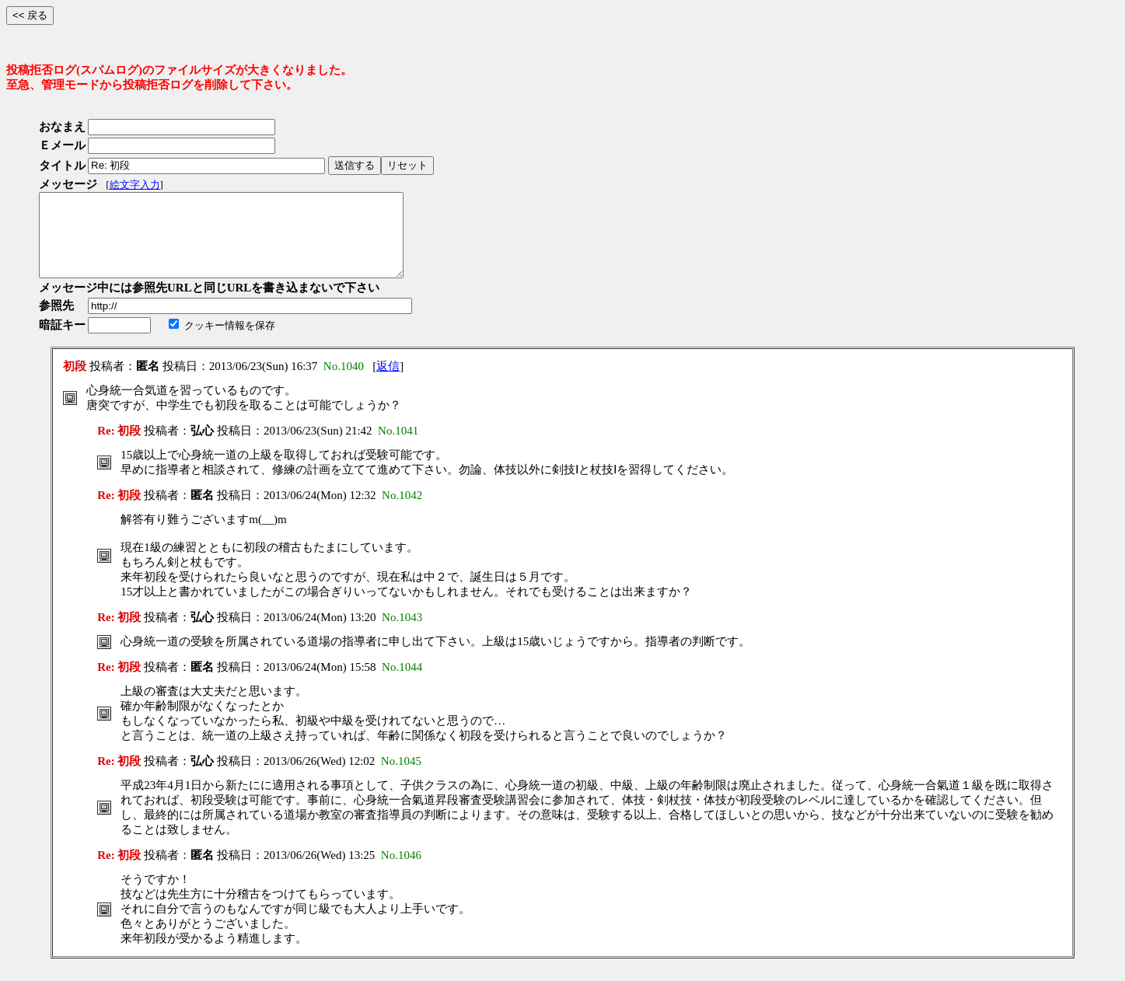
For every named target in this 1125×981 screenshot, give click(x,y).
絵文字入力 (135, 184)
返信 (388, 382)
